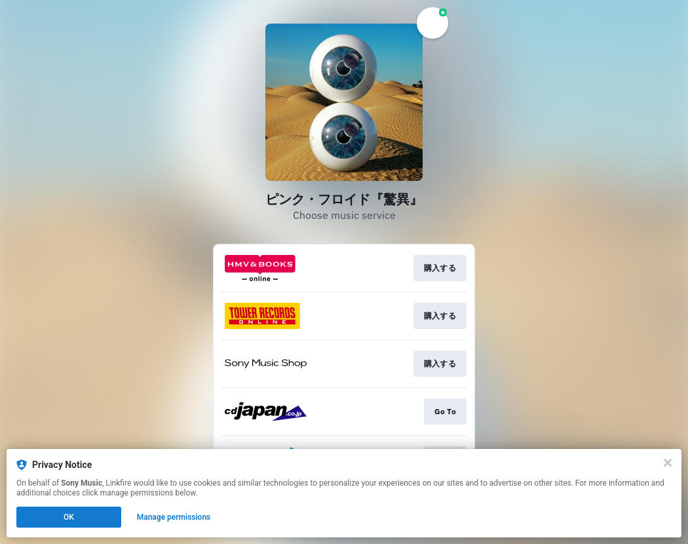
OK (69, 517)
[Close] (667, 462)
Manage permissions (174, 517)
